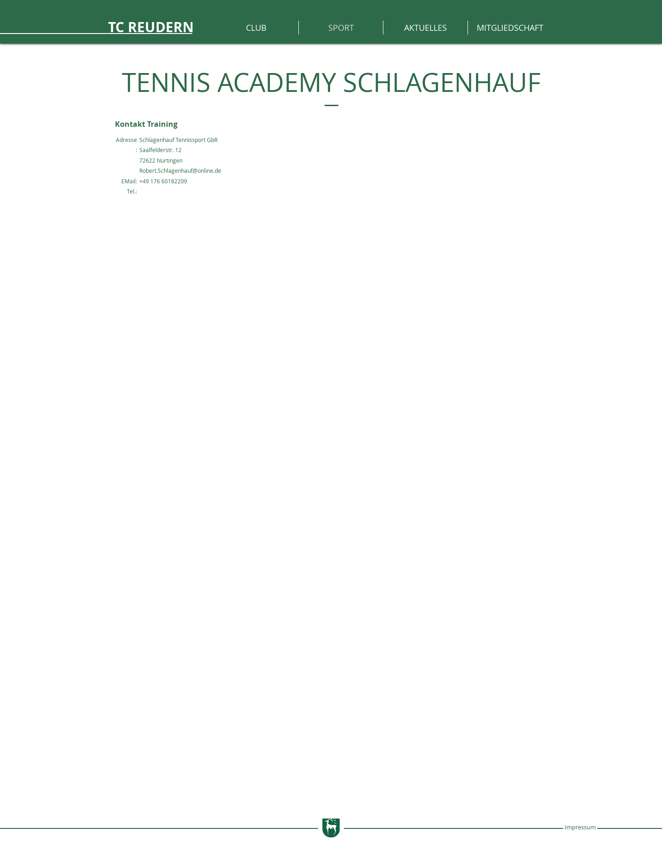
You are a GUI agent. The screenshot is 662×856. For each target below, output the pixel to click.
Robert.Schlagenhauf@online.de (180, 170)
